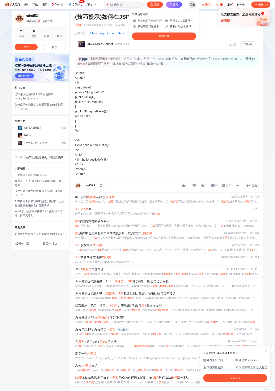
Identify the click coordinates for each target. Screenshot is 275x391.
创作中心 (242, 4)
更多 (91, 4)
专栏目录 (251, 185)
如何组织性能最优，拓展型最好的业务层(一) (39, 106)
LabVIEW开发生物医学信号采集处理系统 (39, 193)
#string (111, 33)
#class (93, 33)
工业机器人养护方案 (31, 174)
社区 (44, 4)
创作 (261, 4)
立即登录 (164, 36)
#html (121, 33)
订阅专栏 (247, 44)
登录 (192, 4)
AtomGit (57, 4)
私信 (54, 47)
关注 (102, 185)
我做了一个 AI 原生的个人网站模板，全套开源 (39, 183)
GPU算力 (76, 3)
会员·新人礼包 (212, 4)
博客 (26, 4)
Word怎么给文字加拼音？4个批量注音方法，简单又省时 (39, 213)
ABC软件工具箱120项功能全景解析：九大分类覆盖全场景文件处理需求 (40, 203)
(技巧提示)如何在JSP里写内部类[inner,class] (34, 96)
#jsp (101, 33)
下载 (35, 4)
